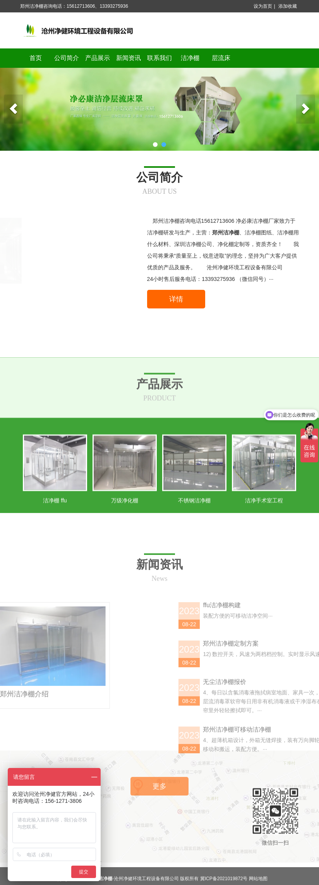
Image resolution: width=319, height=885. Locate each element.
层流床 (221, 58)
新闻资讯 (128, 58)
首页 (35, 58)
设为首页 (263, 6)
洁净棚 (190, 58)
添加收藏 (287, 6)
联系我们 (159, 58)
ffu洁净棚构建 (297, 737)
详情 (176, 299)
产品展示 (97, 58)
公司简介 (66, 58)
